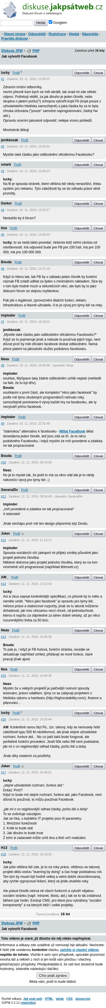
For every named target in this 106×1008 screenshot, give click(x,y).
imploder (8, 315)
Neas (5, 359)
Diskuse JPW (12, 51)
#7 (2, 321)
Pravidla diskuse (14, 39)
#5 (2, 234)
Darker (6, 203)
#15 (3, 675)
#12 (3, 540)
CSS (69, 998)
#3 (2, 171)
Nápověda (90, 34)
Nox (4, 669)
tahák (60, 998)
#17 (3, 772)
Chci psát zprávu (53, 975)
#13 (3, 583)
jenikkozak (9, 140)
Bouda (6, 262)
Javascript (82, 998)
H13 (4, 848)
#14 (3, 636)
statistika (28, 1002)
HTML (49, 998)
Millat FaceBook (72, 431)
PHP (36, 51)
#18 (3, 854)
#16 (3, 719)
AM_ (4, 577)
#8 (2, 365)
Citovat (98, 73)
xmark (6, 164)
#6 (2, 268)
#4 (2, 210)
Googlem (58, 23)
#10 (3, 462)
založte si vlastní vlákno (79, 950)
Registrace (57, 34)
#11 (3, 496)
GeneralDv (9, 490)
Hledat (74, 34)
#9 (2, 423)
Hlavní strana (14, 34)
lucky (5, 73)
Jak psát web (32, 998)
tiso (4, 228)
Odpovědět (37, 34)
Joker (5, 533)
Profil (16, 72)
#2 (2, 146)
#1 (2, 79)
